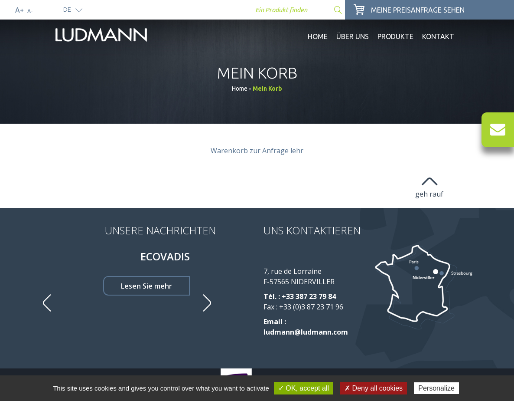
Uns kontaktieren (312, 230)
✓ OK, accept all (303, 388)
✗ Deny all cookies (374, 388)
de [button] (67, 9)
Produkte (395, 36)
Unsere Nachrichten (160, 230)
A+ (19, 10)
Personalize (436, 388)
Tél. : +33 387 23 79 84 (300, 296)
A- (30, 11)
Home (318, 36)
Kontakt (438, 36)
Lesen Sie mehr (146, 286)
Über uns (352, 36)
